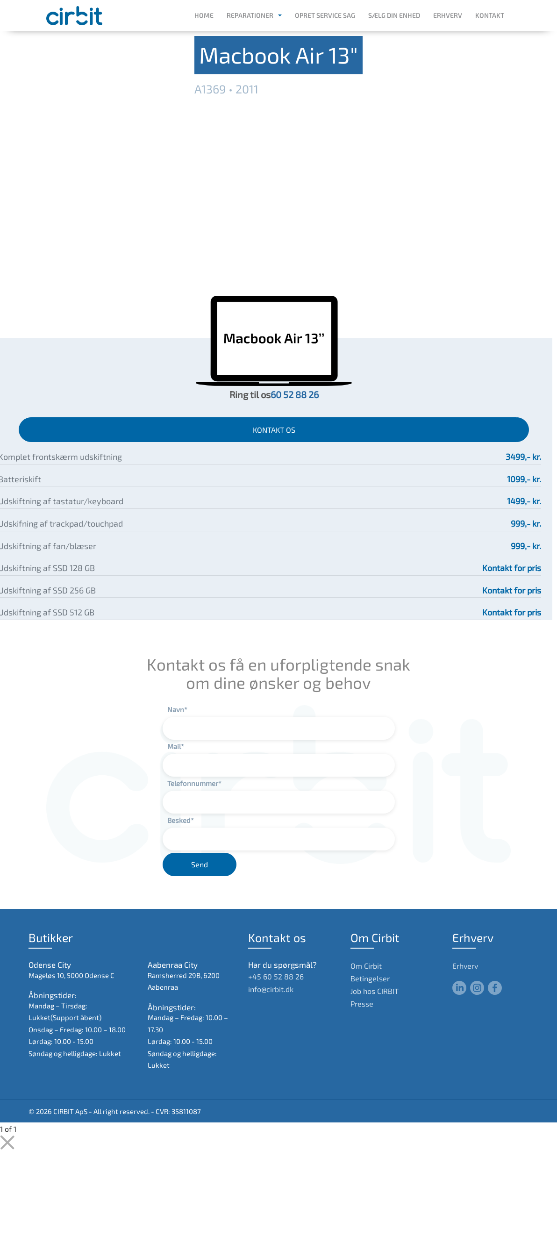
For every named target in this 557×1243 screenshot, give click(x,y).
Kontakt (489, 15)
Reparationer (250, 15)
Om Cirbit (366, 965)
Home (204, 15)
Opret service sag (325, 15)
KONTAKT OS (274, 429)
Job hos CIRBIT (374, 990)
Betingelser (370, 978)
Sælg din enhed (394, 15)
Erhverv (447, 15)
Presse (361, 1003)
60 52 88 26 (295, 394)
